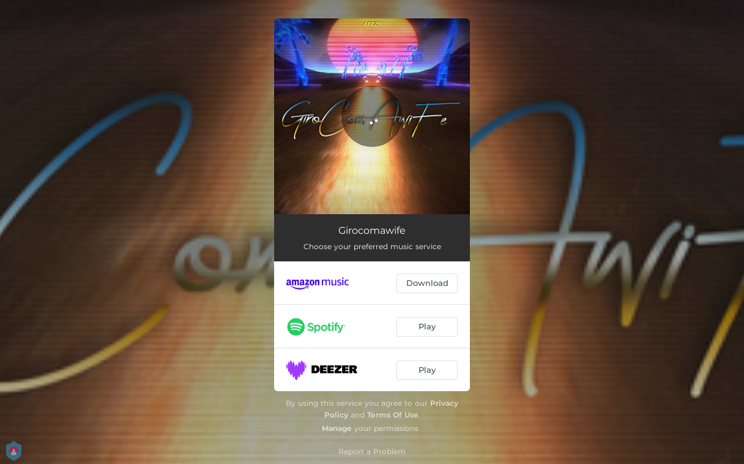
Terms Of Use (392, 414)
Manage (337, 428)
